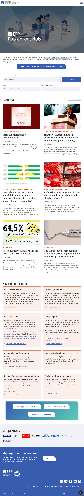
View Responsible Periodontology (15, 366)
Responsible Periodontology (11, 131)
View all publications (74, 100)
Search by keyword (9, 76)
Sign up (49, 459)
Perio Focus (50, 344)
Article (71, 131)
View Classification (10, 307)
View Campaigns (9, 391)
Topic (4, 85)
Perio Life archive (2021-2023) (56, 407)
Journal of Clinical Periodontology (55, 57)
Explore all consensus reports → (16, 344)
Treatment (66, 131)
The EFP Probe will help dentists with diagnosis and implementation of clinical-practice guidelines (62, 253)
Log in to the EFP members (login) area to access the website (41, 67)
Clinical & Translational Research (53, 131)
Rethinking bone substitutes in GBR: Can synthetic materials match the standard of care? (62, 195)
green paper (58, 344)
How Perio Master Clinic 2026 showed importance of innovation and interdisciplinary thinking (61, 137)
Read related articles (51, 393)
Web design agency (68, 493)
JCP (67, 57)
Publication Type (47, 85)
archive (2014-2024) (41, 414)
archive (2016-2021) (26, 407)
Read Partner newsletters (12, 395)
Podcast (22, 131)
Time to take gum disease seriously (57, 338)
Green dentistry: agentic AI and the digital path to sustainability (20, 252)
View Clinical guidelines (52, 307)
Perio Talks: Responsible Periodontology (15, 136)
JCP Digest (25, 189)
